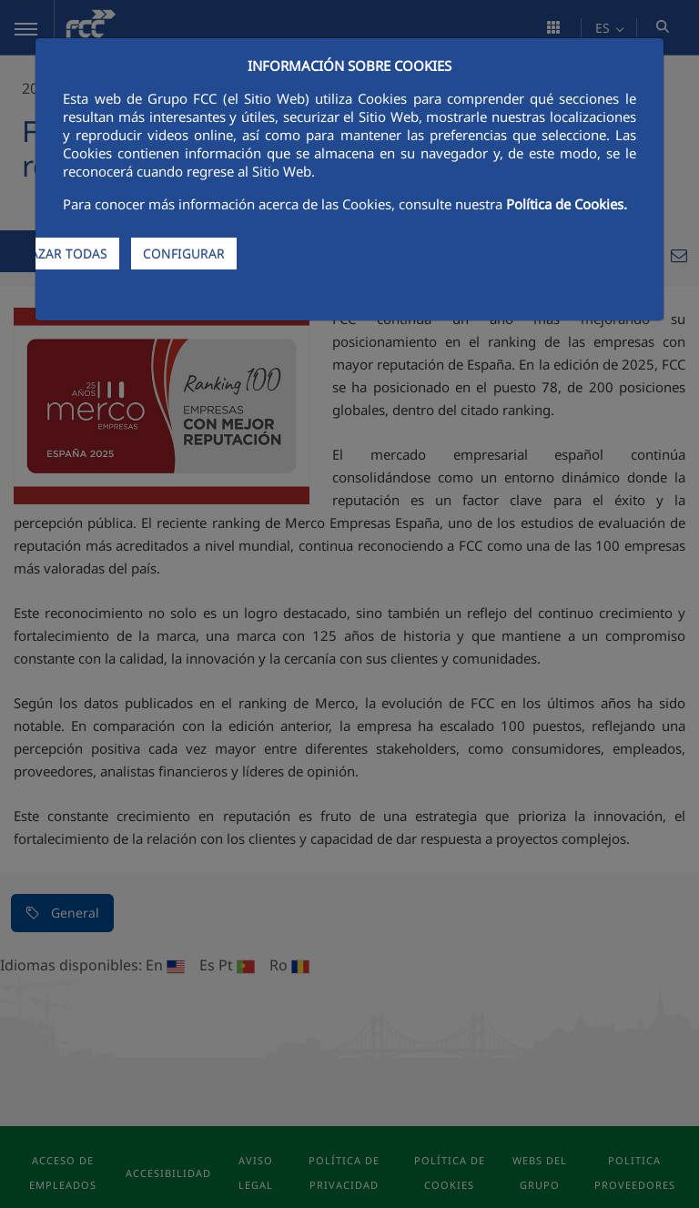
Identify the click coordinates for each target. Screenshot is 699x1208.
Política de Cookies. (566, 204)
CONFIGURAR (184, 253)
